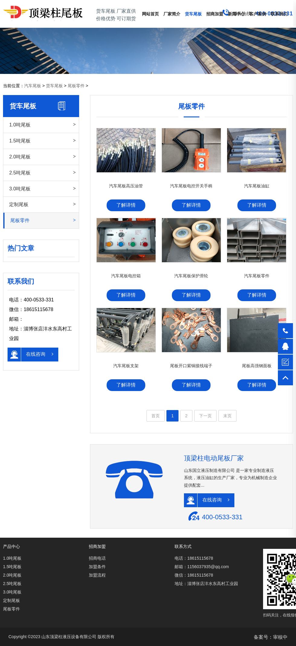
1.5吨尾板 (20, 140)
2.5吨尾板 (20, 172)
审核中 (280, 637)
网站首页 (150, 13)
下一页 (205, 415)
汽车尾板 (32, 85)
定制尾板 (18, 204)
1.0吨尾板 (20, 124)
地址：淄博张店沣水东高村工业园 (206, 583)
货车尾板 (193, 13)
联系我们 (279, 13)
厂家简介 (171, 13)
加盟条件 (97, 566)
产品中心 (11, 546)
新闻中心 (236, 13)
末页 (227, 415)
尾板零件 (76, 85)
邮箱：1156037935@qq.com (202, 566)
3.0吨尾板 (20, 188)
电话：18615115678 (194, 558)
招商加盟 (214, 13)
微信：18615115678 (194, 575)
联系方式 (183, 546)
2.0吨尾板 (20, 156)
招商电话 (97, 558)
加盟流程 (97, 575)
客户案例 (257, 13)
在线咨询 (30, 354)
